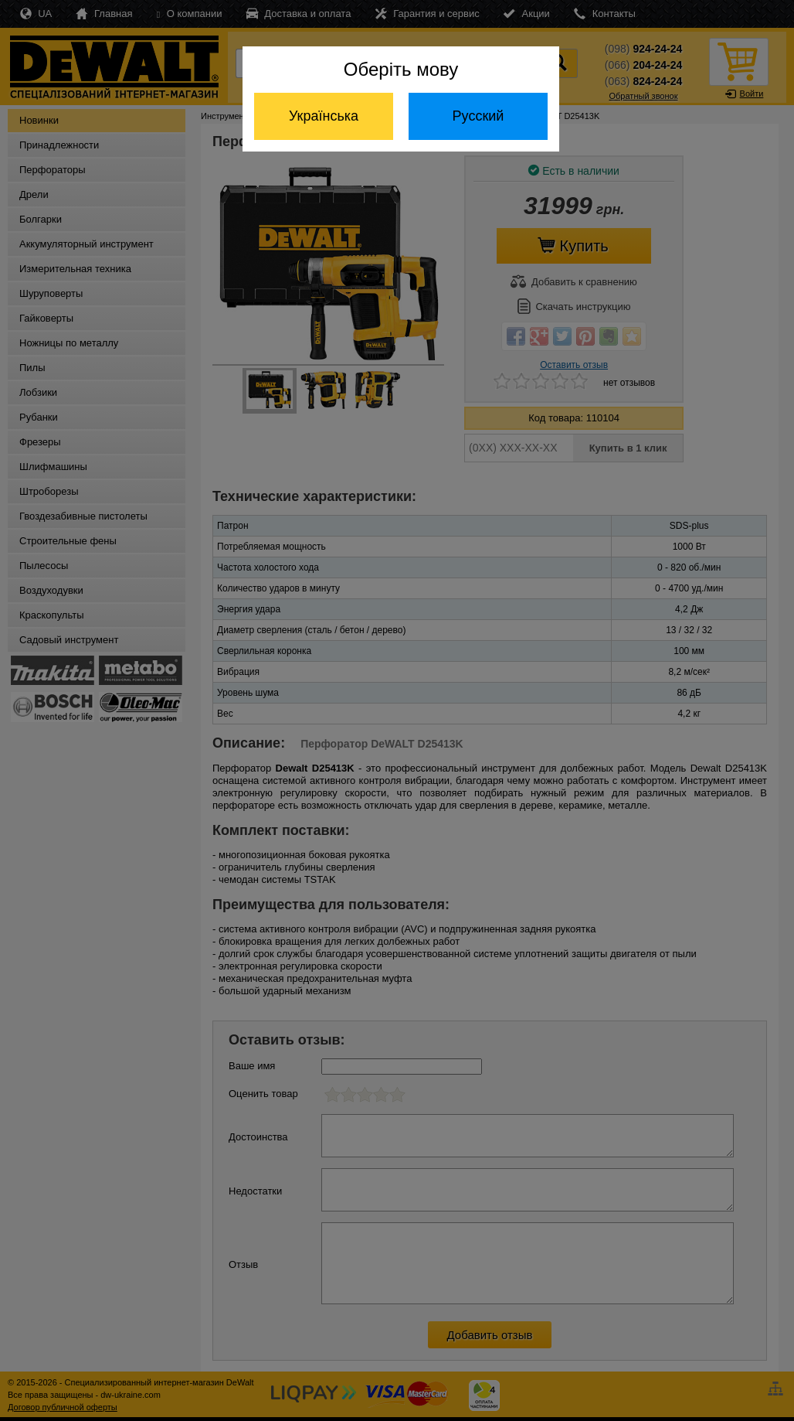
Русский (478, 116)
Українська (323, 116)
